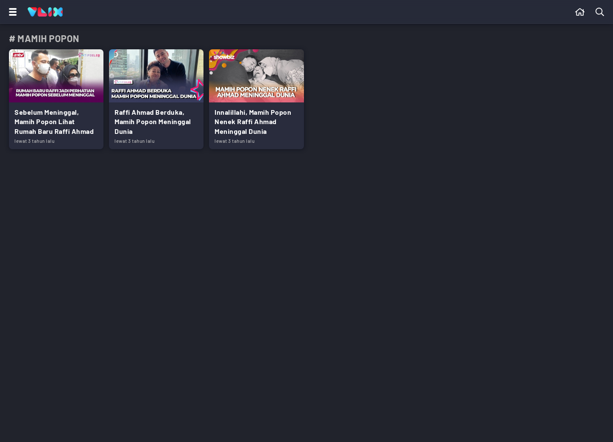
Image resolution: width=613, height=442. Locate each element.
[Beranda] (580, 12)
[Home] (45, 12)
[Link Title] (56, 99)
